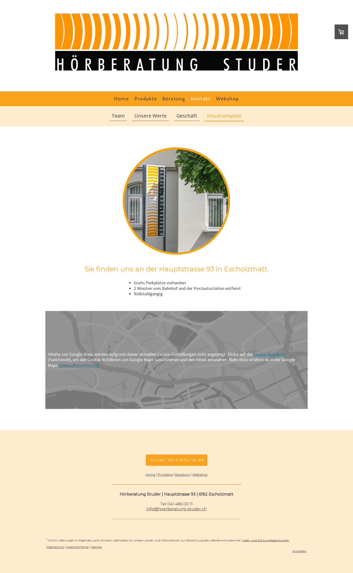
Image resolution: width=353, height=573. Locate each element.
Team (118, 115)
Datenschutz (55, 547)
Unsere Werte (150, 115)
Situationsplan (224, 115)
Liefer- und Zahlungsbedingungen (265, 540)
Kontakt (201, 99)
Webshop (227, 99)
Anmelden (299, 551)
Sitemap (96, 547)
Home (121, 99)
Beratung (173, 99)
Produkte (145, 99)
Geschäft (186, 115)
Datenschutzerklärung (79, 365)
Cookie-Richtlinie (268, 354)
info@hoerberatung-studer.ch (177, 509)
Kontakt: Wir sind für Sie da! (176, 460)
